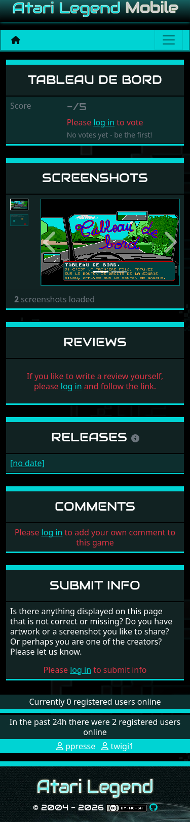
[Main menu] (169, 40)
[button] (51, 242)
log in (104, 122)
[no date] (27, 463)
